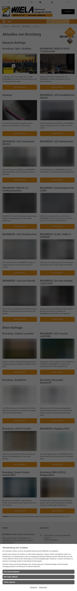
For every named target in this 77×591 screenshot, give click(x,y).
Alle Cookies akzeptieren (11, 572)
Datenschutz (43, 587)
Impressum (33, 587)
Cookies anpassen (9, 582)
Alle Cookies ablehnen (11, 577)
